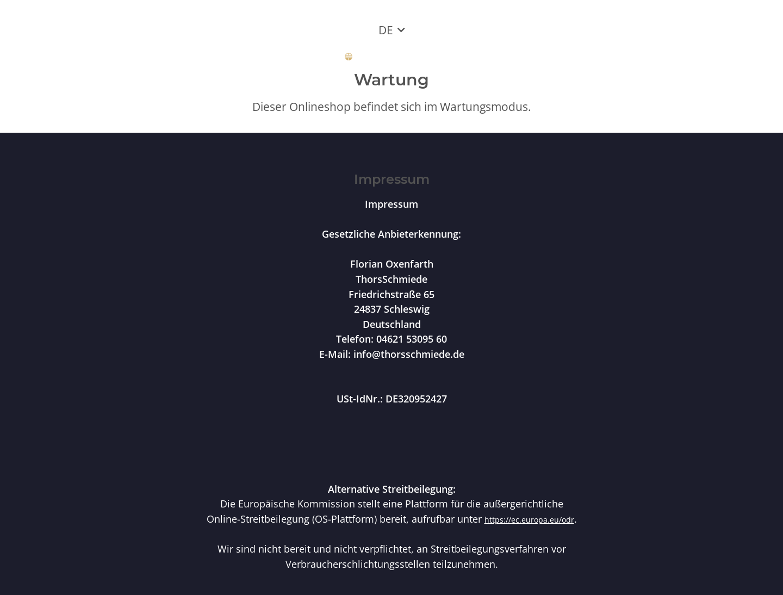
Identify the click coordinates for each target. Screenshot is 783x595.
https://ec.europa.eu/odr (529, 520)
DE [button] (385, 30)
